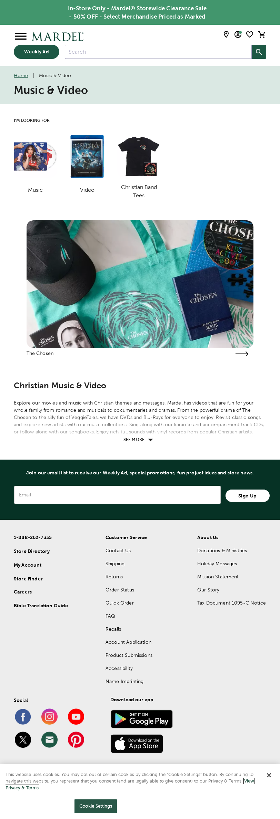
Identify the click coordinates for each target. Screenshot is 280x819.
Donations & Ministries (222, 550)
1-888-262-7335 (33, 537)
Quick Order (120, 603)
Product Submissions (129, 655)
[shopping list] (249, 34)
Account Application (128, 642)
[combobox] (158, 52)
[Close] (269, 775)
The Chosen (40, 353)
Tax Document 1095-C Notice (231, 603)
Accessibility (119, 668)
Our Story (208, 589)
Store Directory (32, 551)
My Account (28, 565)
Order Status (120, 589)
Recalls (113, 629)
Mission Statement (218, 576)
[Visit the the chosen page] (242, 354)
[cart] (262, 34)
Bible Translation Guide (41, 605)
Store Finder (28, 578)
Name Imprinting (124, 681)
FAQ (110, 616)
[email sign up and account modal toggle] (237, 34)
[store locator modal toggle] (226, 34)
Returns (114, 576)
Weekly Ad (36, 51)
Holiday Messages (217, 563)
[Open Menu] (21, 36)
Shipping (115, 563)
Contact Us (118, 550)
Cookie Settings (95, 806)
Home (21, 75)
